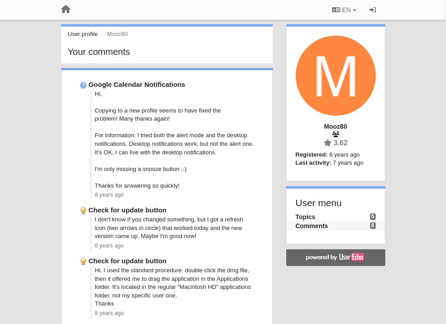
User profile (83, 34)
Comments (312, 226)
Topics (305, 216)
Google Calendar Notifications (137, 84)
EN (344, 10)
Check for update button (128, 210)
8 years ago (109, 195)
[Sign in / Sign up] (373, 10)
